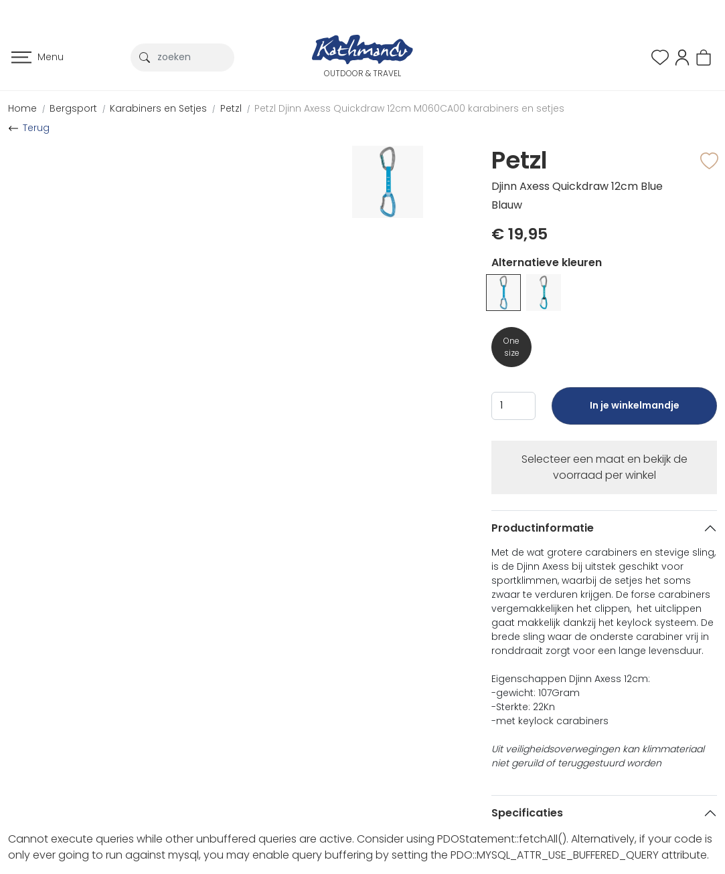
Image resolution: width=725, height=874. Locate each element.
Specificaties (527, 813)
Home (22, 108)
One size (511, 346)
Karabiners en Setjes (158, 108)
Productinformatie (542, 528)
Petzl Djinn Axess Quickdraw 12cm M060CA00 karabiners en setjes (409, 108)
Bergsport (73, 108)
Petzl (231, 108)
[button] (682, 56)
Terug (36, 127)
